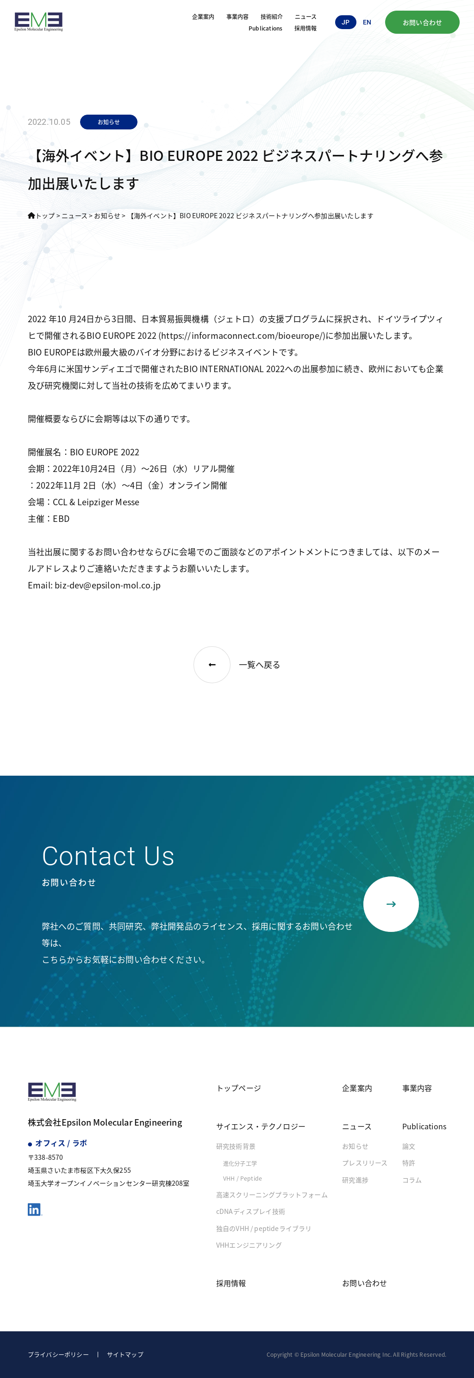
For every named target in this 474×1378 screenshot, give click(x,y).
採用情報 (305, 28)
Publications (265, 28)
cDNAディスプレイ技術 (250, 1211)
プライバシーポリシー (58, 1354)
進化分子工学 (240, 1163)
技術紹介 (272, 16)
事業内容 (237, 16)
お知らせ (355, 1146)
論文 (408, 1146)
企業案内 (203, 16)
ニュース (306, 16)
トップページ (238, 1087)
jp (345, 22)
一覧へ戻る (237, 664)
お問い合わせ (422, 22)
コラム (412, 1179)
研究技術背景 (236, 1146)
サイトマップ (125, 1354)
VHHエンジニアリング (249, 1244)
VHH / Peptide (242, 1178)
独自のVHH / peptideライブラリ (264, 1228)
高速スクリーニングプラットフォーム (272, 1194)
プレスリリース (364, 1162)
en (367, 22)
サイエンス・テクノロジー (261, 1126)
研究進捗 (355, 1179)
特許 (408, 1162)
